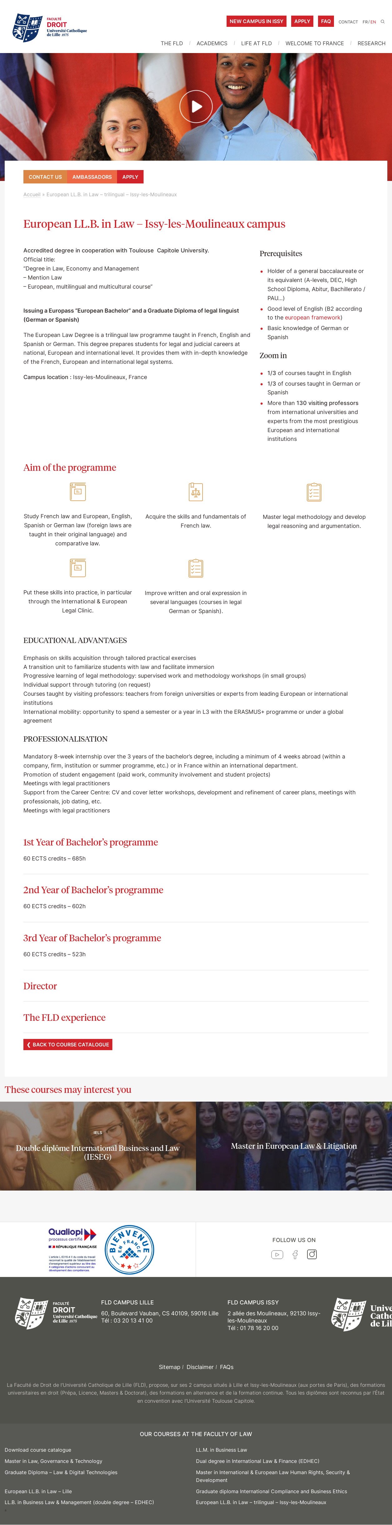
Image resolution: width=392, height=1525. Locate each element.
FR (365, 22)
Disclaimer (200, 1367)
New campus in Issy (256, 21)
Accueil (32, 194)
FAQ (326, 21)
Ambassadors (92, 177)
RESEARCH (372, 43)
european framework (313, 317)
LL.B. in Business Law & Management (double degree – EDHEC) (79, 1502)
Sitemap (169, 1367)
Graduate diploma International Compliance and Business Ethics (271, 1491)
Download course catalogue (38, 1450)
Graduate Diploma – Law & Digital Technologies (61, 1472)
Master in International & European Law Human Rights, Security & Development (273, 1476)
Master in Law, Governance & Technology (53, 1461)
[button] (196, 107)
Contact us (45, 177)
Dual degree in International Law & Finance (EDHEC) (258, 1461)
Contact (348, 22)
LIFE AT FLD (256, 43)
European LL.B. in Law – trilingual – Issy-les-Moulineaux (261, 1502)
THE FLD (172, 43)
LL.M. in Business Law (221, 1450)
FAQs (226, 1367)
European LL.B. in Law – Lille (38, 1491)
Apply (302, 21)
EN (373, 22)
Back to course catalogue (71, 1044)
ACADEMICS (212, 43)
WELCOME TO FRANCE (315, 43)
